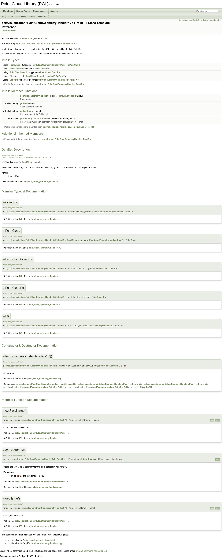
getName (24, 103)
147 (20, 333)
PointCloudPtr (16, 68)
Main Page (8, 11)
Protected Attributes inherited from (47, 139)
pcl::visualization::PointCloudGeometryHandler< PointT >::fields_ (99, 387)
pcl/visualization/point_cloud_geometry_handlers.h (44, 43)
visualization (13, 16)
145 (20, 276)
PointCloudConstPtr (19, 72)
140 (19, 181)
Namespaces (40, 11)
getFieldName (26, 111)
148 (20, 219)
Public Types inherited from (43, 84)
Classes (54, 11)
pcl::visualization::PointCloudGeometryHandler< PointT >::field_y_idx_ (176, 384)
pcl (3, 16)
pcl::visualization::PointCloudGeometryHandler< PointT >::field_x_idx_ (110, 384)
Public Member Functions (212, 20)
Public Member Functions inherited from (49, 127)
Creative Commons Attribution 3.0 (91, 551)
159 (20, 438)
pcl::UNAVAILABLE (143, 387)
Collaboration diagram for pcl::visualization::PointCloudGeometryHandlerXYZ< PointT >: (43, 53)
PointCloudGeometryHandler (45, 65)
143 (20, 248)
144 (20, 304)
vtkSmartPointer (41, 118)
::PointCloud (74, 65)
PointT (63, 65)
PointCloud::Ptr (42, 68)
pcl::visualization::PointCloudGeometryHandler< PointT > (57, 84)
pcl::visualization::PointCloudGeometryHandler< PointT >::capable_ (45, 384)
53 (20, 378)
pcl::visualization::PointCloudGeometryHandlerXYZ (32, 211)
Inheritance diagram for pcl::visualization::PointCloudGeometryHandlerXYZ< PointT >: (42, 49)
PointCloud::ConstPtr (50, 72)
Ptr (11, 76)
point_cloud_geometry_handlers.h (43, 181)
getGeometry (26, 118)
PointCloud (27, 38)
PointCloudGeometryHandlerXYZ (34, 16)
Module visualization (9, 31)
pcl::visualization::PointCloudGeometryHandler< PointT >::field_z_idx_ (36, 387)
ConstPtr (14, 80)
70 (20, 487)
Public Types (197, 20)
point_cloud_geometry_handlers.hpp (44, 378)
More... (46, 38)
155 (20, 526)
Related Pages (23, 11)
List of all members (185, 20)
